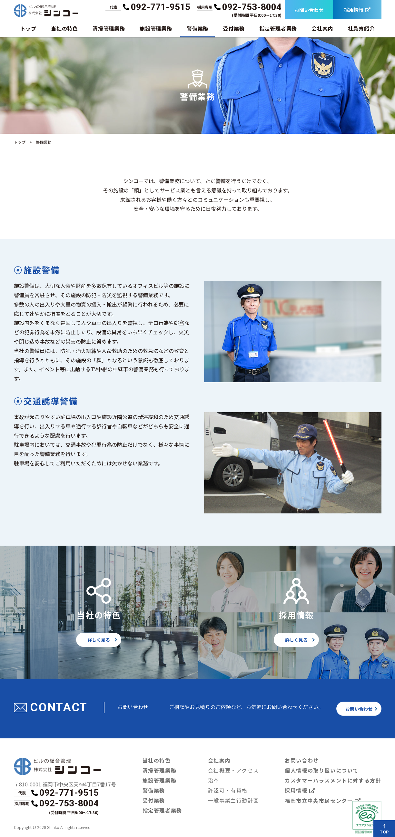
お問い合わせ (308, 9)
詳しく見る (98, 639)
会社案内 (322, 28)
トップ (28, 28)
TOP (385, 832)
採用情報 (357, 9)
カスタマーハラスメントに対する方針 (333, 780)
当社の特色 (64, 28)
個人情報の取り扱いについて (322, 770)
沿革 (214, 780)
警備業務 (197, 28)
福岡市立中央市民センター (323, 800)
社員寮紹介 (361, 28)
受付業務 (233, 28)
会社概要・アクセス (233, 770)
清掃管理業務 (109, 28)
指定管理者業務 (278, 28)
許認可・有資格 (228, 790)
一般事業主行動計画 (233, 800)
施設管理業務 (156, 28)
